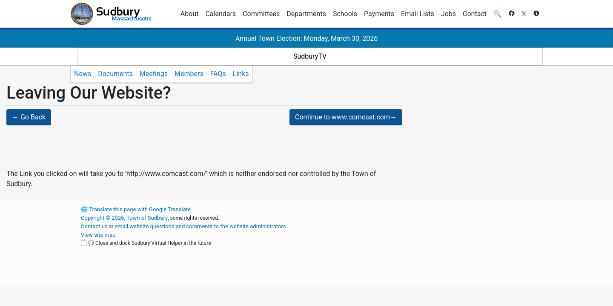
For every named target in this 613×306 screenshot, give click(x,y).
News (82, 74)
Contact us (94, 226)
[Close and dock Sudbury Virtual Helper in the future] (83, 243)
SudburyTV (310, 56)
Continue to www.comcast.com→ (346, 117)
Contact (475, 14)
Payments (379, 14)
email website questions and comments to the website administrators (200, 226)
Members (189, 74)
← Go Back (29, 117)
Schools (345, 14)
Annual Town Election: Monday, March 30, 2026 (306, 38)
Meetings (154, 74)
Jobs (448, 14)
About (189, 14)
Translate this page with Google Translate (136, 209)
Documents (115, 74)
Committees (261, 14)
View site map (98, 235)
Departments (306, 14)
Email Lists (417, 14)
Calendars (220, 14)
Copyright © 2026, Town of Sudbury (124, 218)
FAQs (218, 74)
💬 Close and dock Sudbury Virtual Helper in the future (149, 243)
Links (241, 74)
